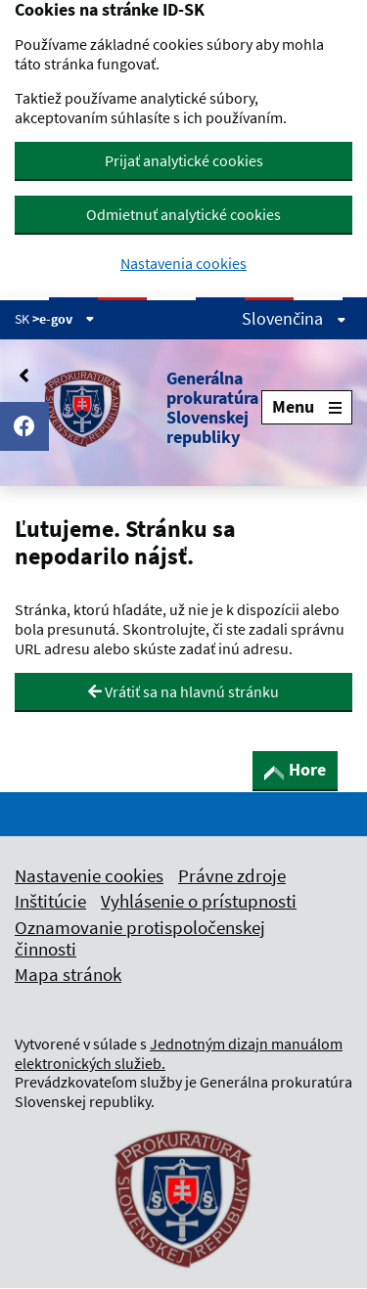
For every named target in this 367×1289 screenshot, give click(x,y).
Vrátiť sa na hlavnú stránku (183, 691)
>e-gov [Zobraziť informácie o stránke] (63, 319)
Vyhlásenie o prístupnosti (199, 900)
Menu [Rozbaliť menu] (307, 406)
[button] (138, 408)
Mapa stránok (68, 974)
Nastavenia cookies (183, 263)
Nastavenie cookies (89, 875)
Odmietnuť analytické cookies (183, 214)
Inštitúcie (50, 900)
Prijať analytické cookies (184, 160)
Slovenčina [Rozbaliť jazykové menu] (294, 319)
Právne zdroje (232, 875)
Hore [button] (295, 769)
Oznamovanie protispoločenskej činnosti (140, 937)
